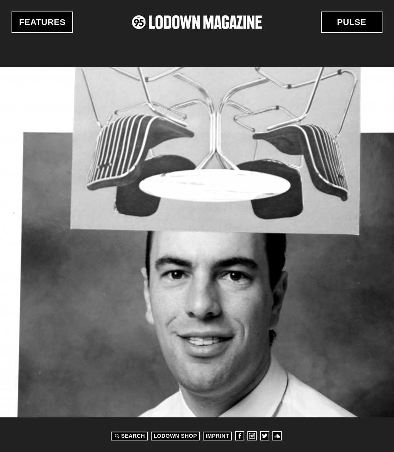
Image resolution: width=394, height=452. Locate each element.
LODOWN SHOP (175, 436)
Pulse (351, 22)
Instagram (252, 435)
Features (42, 22)
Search (129, 436)
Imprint (217, 436)
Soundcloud (277, 435)
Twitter (264, 435)
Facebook (239, 435)
